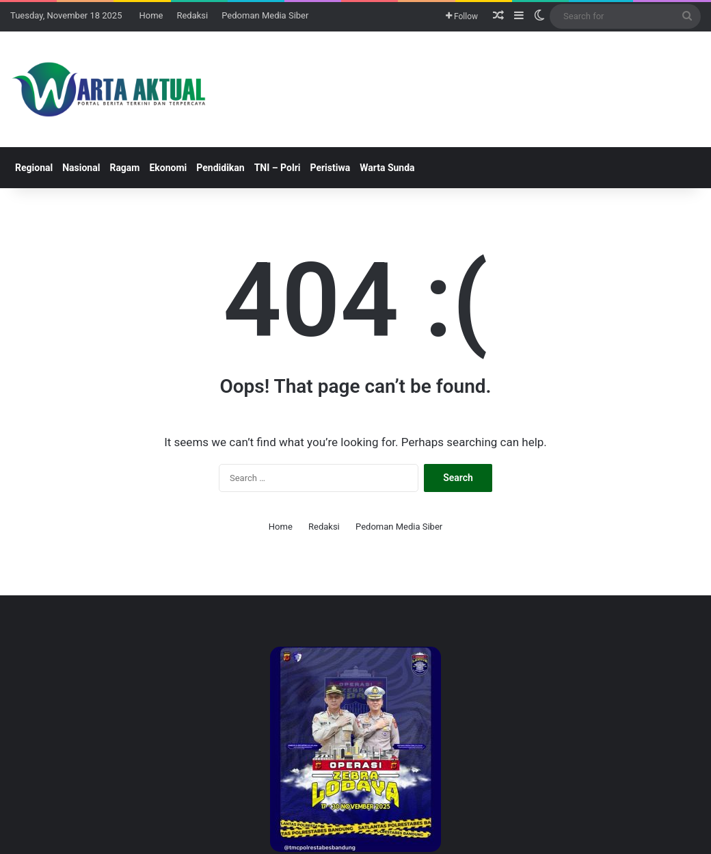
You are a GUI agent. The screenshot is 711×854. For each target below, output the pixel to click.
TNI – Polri (277, 167)
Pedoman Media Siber (265, 15)
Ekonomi (168, 167)
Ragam (124, 167)
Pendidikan (220, 167)
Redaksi (192, 15)
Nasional (81, 167)
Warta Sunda (387, 167)
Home (151, 15)
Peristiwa (330, 167)
